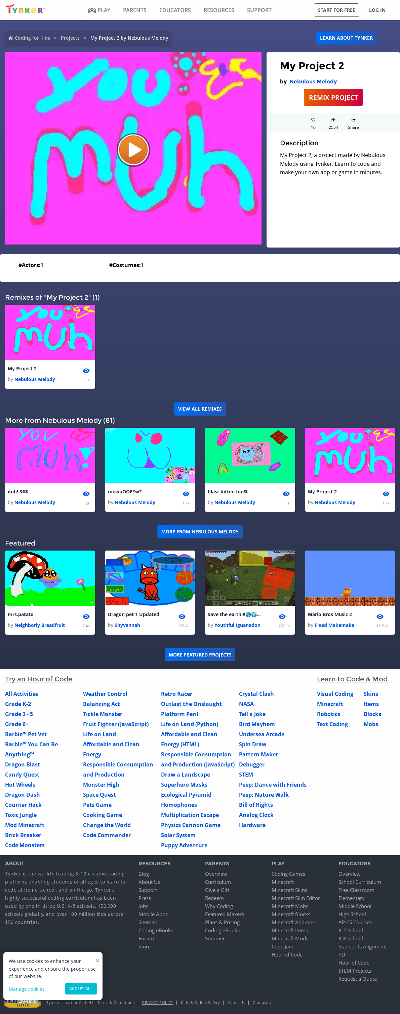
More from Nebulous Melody (200, 532)
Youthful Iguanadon (237, 625)
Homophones (179, 805)
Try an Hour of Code (38, 679)
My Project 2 (22, 368)
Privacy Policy (157, 1002)
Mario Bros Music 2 (330, 614)
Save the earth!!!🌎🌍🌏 (235, 614)
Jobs (143, 906)
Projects (70, 38)
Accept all (81, 988)
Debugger (252, 764)
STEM (246, 775)
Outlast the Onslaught (191, 704)
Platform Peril (179, 714)
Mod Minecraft (24, 825)
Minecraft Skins (289, 890)
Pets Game (97, 805)
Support (147, 890)
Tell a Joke (252, 714)
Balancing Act (101, 704)
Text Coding (332, 724)
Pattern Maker (258, 754)
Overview (216, 873)
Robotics (328, 714)
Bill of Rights (256, 805)
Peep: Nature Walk (264, 795)
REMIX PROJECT (333, 97)
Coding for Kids (32, 38)
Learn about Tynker (346, 38)
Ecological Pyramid (186, 795)
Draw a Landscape (185, 775)
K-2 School (350, 930)
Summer (215, 938)
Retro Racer (176, 694)
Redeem (214, 898)
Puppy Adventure (184, 845)
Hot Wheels (20, 785)
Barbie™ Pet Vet (26, 734)
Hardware (252, 825)
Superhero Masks (184, 785)
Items (371, 704)
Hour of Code (287, 954)
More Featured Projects (200, 654)
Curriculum (218, 881)
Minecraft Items (290, 930)
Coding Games (288, 873)
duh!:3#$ (18, 491)
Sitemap (147, 922)
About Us (149, 881)
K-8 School (350, 938)
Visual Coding (335, 694)
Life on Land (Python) (189, 724)
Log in (377, 10)
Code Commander (107, 835)
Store (144, 946)
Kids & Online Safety (200, 1002)
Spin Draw (253, 744)
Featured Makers (224, 914)
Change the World (107, 825)
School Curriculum (359, 881)
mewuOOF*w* (125, 491)
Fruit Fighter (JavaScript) (116, 724)
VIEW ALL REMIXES (200, 409)
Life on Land (99, 734)
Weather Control (105, 694)
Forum (146, 938)
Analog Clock (256, 815)
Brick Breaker (23, 835)
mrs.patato (21, 614)
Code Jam (282, 946)
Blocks (372, 714)
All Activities (21, 694)
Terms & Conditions (115, 1002)
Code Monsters (25, 845)
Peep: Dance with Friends (273, 785)
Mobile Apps (153, 914)
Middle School (354, 906)
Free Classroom (356, 890)
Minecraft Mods (290, 938)
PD (341, 954)
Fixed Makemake (334, 625)
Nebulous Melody (313, 81)
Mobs (371, 724)
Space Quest (99, 795)
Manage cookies (27, 989)
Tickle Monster (102, 714)
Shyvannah (127, 625)
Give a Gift (217, 890)
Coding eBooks (155, 930)
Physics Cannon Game (191, 825)
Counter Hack (23, 805)
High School (352, 914)
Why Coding (219, 906)
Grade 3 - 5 (19, 714)
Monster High (101, 785)
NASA (246, 704)
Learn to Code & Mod (352, 679)
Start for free (336, 10)
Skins (371, 694)
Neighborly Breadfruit (39, 625)
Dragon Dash (22, 795)
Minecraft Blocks (291, 914)
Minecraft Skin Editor (296, 898)
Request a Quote (357, 978)
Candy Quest (22, 775)
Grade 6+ (17, 724)
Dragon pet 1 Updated (133, 614)
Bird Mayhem (257, 724)
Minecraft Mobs (290, 906)
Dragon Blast (22, 764)
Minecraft (330, 704)
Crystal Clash (256, 694)
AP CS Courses (355, 922)
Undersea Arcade (261, 734)
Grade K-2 (18, 704)
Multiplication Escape (190, 815)
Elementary (351, 898)
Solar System (178, 835)
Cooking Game (102, 815)
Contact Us (263, 1002)
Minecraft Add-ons (293, 922)
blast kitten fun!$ (228, 491)
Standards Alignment (362, 946)
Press (144, 898)
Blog (143, 873)
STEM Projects (354, 970)
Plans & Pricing (222, 922)
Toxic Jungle (21, 815)
